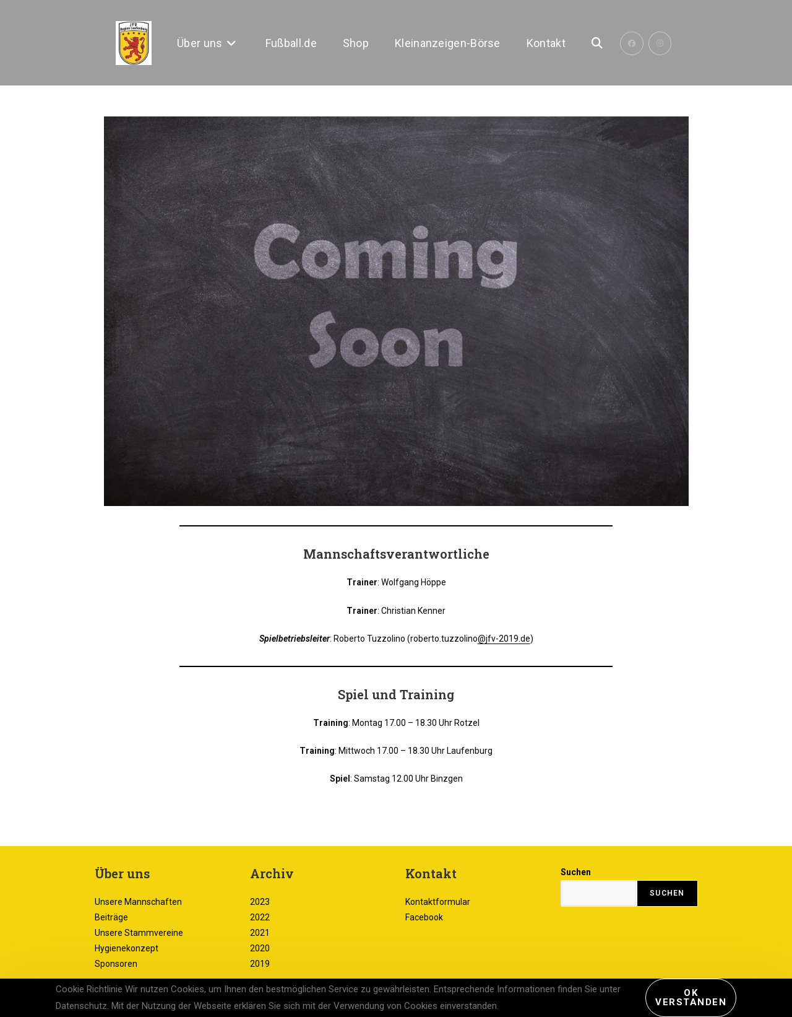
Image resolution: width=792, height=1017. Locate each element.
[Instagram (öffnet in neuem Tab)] (659, 43)
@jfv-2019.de (504, 639)
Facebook (424, 917)
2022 (260, 917)
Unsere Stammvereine (139, 933)
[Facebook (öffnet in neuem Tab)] (632, 43)
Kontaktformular (437, 902)
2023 (260, 902)
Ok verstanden (690, 997)
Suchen (576, 872)
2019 (260, 964)
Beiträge (111, 917)
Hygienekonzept (126, 948)
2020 (260, 948)
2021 (260, 933)
